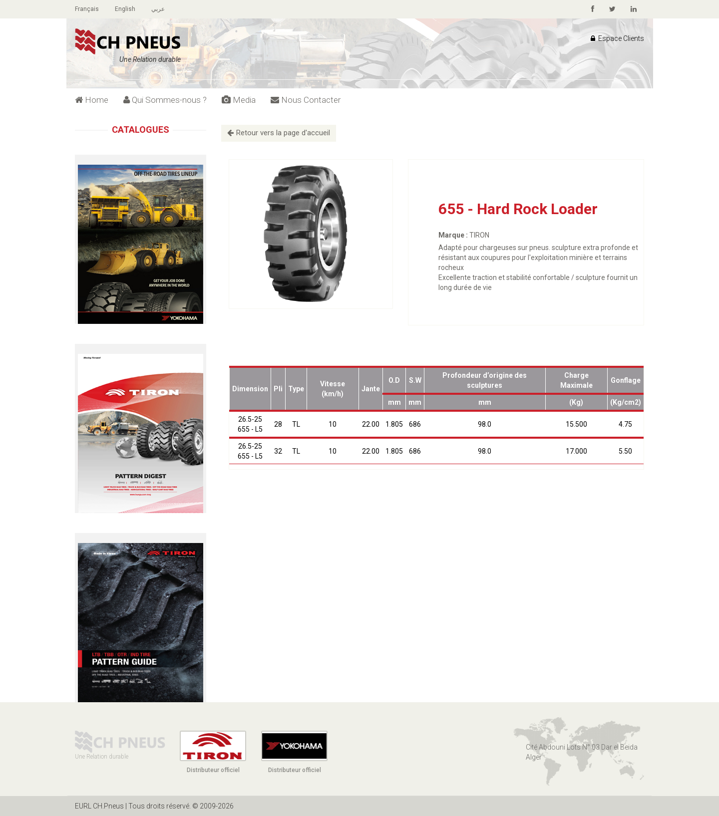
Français (87, 8)
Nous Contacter (306, 100)
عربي (158, 8)
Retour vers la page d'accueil (278, 132)
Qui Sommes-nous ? (165, 100)
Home (91, 100)
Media (239, 100)
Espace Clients (617, 38)
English (125, 8)
